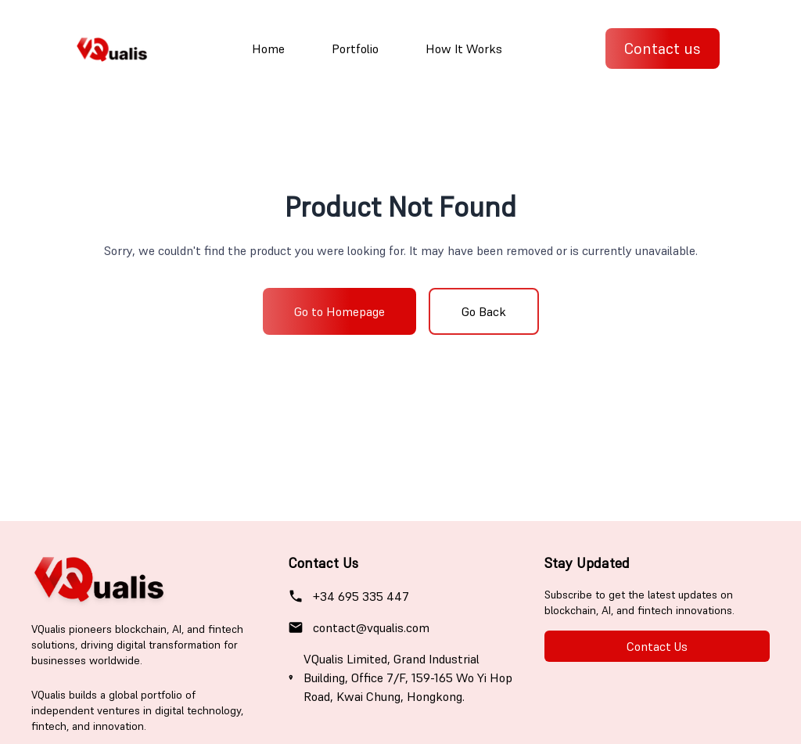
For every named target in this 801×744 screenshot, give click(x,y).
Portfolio (355, 48)
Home (268, 48)
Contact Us (657, 646)
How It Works (464, 48)
